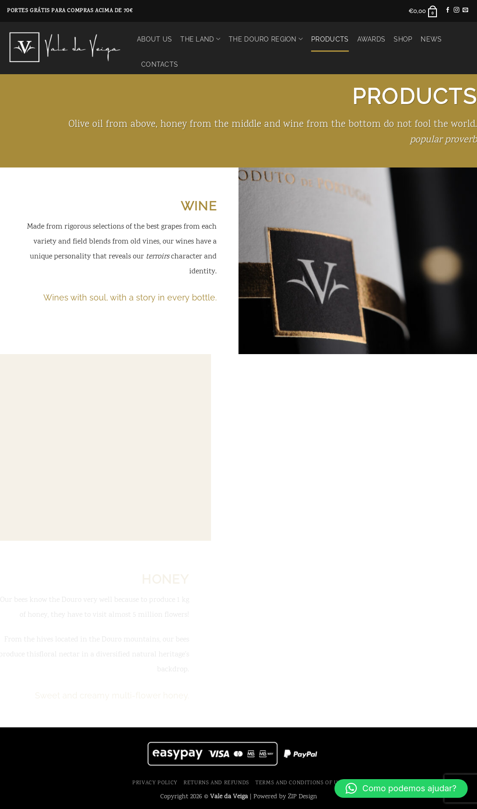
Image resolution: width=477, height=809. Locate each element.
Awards (371, 39)
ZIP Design (302, 797)
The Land (200, 39)
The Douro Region (266, 39)
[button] (423, 11)
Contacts (159, 64)
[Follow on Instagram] (456, 10)
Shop (403, 39)
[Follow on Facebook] (447, 10)
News (431, 39)
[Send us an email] (465, 10)
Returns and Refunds (216, 783)
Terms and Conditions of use (300, 783)
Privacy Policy (154, 783)
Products (329, 39)
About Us (154, 39)
